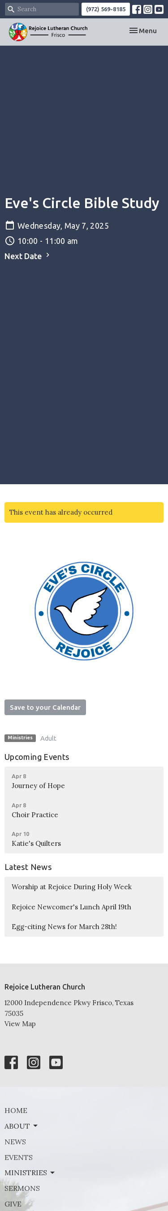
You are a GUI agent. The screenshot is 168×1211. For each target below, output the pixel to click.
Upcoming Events (36, 756)
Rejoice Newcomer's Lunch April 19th (71, 907)
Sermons (22, 1188)
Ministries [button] (30, 1172)
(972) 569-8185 (105, 9)
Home (15, 1110)
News (15, 1141)
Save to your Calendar (45, 707)
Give (13, 1203)
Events (18, 1157)
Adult (48, 738)
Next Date (28, 255)
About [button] (21, 1125)
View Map (20, 1023)
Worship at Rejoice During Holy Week (72, 887)
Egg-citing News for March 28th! (64, 926)
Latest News (28, 866)
